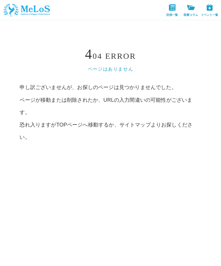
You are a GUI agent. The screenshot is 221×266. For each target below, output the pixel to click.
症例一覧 (172, 10)
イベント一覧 (209, 10)
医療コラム (191, 10)
